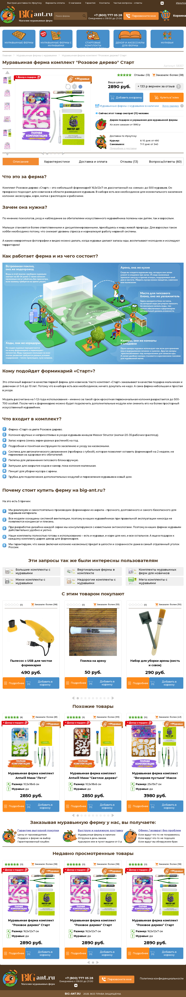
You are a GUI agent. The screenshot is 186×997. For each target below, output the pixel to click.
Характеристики (57, 161)
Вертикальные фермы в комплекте (96, 571)
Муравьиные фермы (19, 42)
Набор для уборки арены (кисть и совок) (155, 663)
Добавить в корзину (129, 97)
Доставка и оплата (93, 161)
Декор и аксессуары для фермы (130, 44)
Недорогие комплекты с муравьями (96, 581)
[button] (7, 154)
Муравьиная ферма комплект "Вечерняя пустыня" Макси (155, 776)
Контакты (104, 3)
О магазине (75, 3)
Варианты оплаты (55, 3)
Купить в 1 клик (169, 97)
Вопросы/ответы (165, 161)
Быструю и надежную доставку (100, 830)
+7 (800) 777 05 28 (108, 15)
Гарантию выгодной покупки (38, 830)
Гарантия (90, 3)
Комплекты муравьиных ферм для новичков (157, 571)
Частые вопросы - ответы (128, 3)
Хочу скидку (170, 105)
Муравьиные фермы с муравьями (56, 44)
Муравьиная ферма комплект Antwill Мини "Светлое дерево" (93, 776)
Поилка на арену (93, 661)
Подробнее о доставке (123, 148)
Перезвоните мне (144, 15)
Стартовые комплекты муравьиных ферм (93, 45)
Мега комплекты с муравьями (153, 581)
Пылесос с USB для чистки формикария (31, 663)
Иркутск (181, 3)
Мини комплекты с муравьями (30, 581)
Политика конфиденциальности (162, 978)
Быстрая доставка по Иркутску (24, 3)
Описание (21, 161)
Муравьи (167, 42)
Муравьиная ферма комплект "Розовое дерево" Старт (31, 923)
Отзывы (129, 161)
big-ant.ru (73, 993)
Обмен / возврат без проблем (159, 830)
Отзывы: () (142, 75)
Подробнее (16, 683)
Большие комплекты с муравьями (33, 571)
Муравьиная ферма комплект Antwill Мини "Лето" (31, 776)
